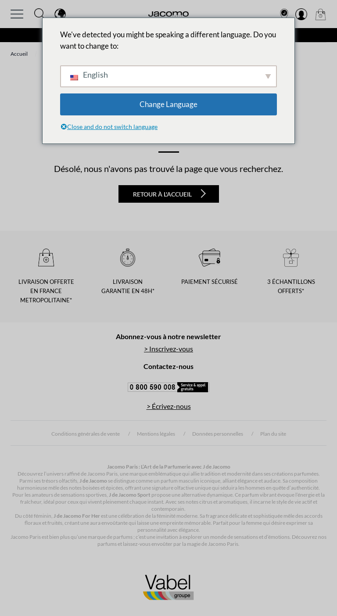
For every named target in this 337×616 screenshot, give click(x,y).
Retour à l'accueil (169, 193)
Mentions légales (156, 433)
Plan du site (273, 433)
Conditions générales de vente (85, 433)
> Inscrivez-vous (168, 348)
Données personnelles (217, 433)
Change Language (168, 104)
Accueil (19, 53)
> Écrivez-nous (169, 406)
